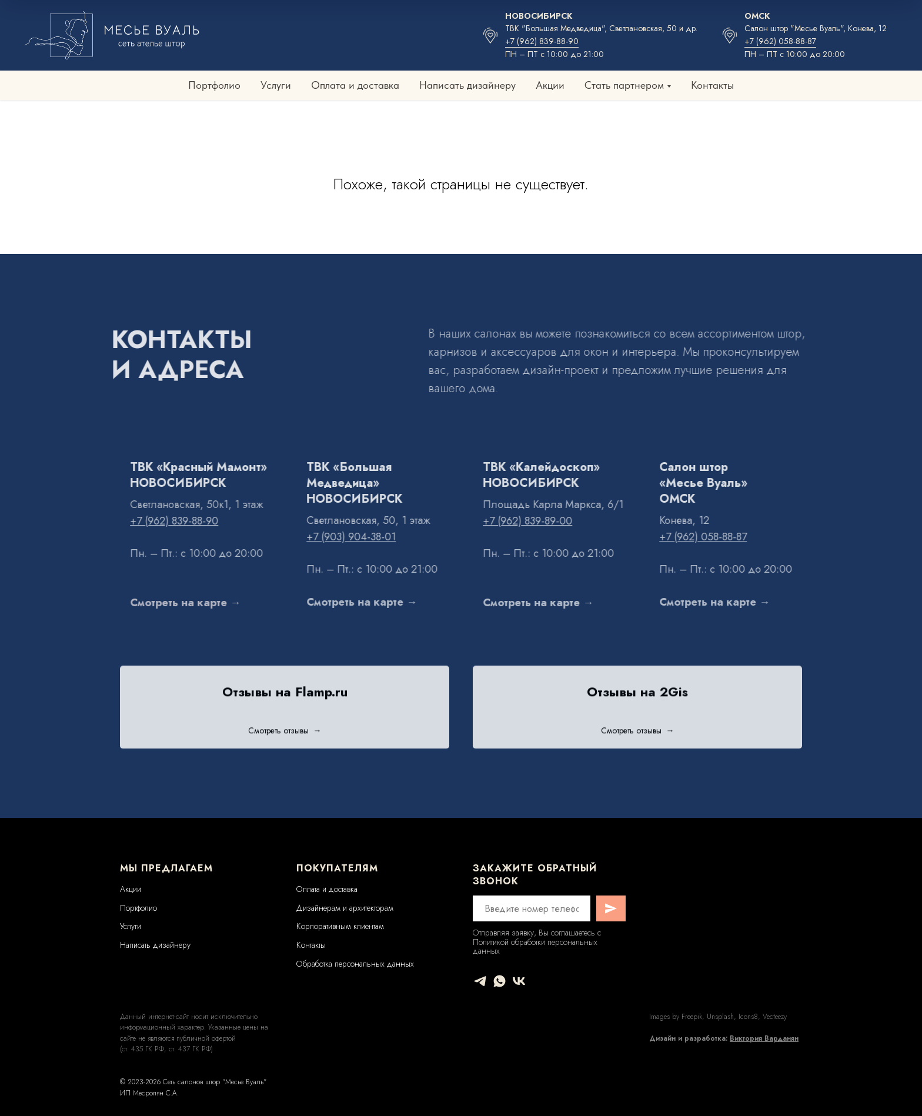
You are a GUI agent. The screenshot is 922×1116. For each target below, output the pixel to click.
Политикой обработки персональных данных (535, 946)
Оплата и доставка (355, 85)
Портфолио (214, 85)
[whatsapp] (499, 981)
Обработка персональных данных (355, 964)
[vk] (519, 981)
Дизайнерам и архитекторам (344, 908)
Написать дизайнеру (467, 85)
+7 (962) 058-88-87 (780, 41)
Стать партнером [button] (624, 85)
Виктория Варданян (764, 1038)
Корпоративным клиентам (340, 926)
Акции (550, 85)
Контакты (712, 85)
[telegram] (480, 981)
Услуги (275, 85)
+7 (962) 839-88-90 (542, 41)
